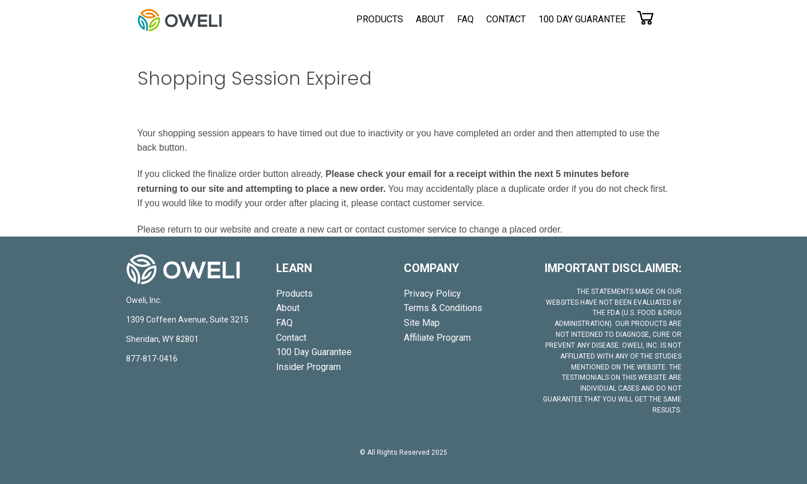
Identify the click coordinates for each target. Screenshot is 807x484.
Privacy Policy (432, 293)
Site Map (422, 322)
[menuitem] (379, 19)
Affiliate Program (437, 337)
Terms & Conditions (443, 307)
